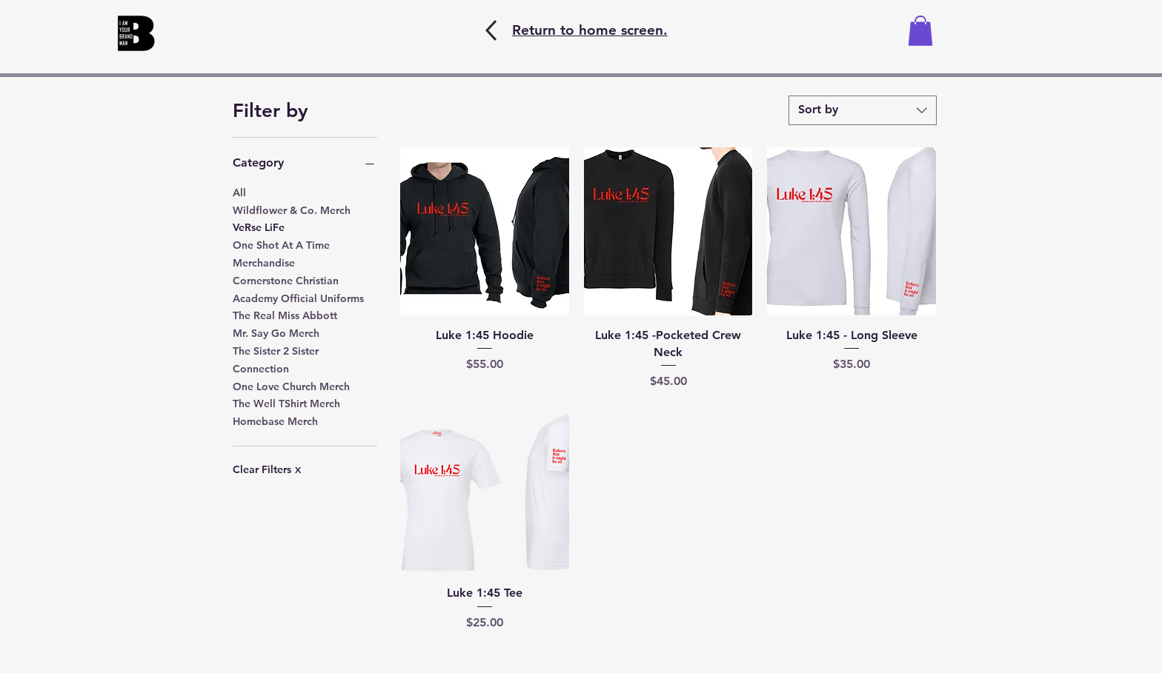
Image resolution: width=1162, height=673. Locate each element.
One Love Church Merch (291, 385)
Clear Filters (267, 469)
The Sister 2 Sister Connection (276, 359)
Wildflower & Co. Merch (292, 209)
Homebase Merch (275, 420)
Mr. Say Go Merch (276, 332)
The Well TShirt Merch (286, 402)
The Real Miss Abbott (285, 314)
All (239, 191)
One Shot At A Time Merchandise (281, 253)
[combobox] (862, 110)
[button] (920, 31)
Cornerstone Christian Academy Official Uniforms (298, 288)
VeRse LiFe (259, 226)
